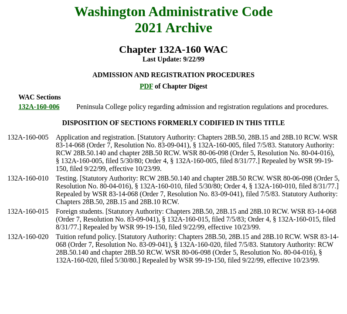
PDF (146, 86)
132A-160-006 (38, 106)
